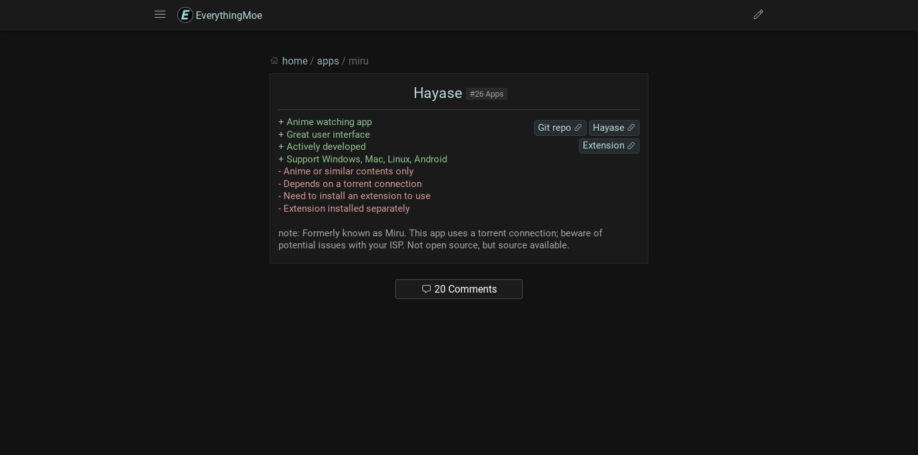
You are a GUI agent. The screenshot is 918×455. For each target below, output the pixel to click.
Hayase (436, 93)
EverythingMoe (219, 15)
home (294, 61)
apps (328, 61)
